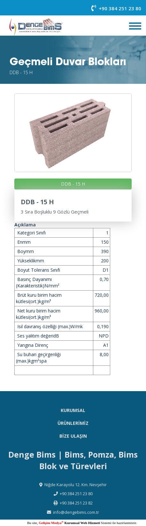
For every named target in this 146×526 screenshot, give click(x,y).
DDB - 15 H (73, 184)
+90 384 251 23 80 (116, 8)
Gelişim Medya (51, 523)
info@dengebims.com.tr (76, 512)
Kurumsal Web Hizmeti (82, 523)
